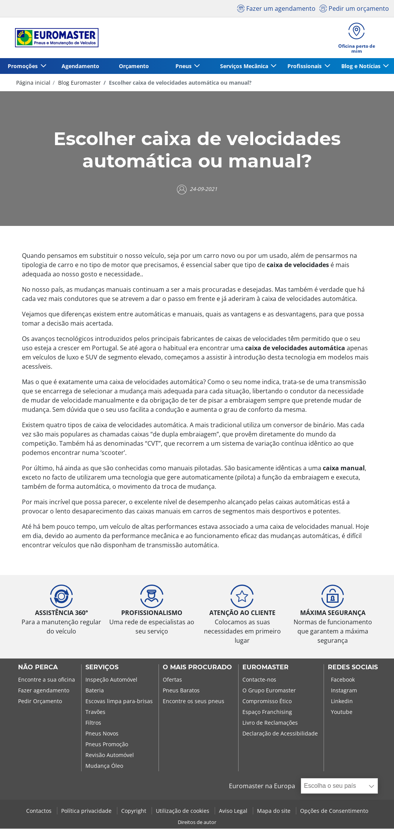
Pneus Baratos (181, 691)
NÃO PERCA (38, 668)
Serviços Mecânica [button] (243, 66)
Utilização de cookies (183, 811)
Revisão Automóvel (109, 755)
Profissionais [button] (304, 66)
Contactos (39, 811)
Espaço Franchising (267, 712)
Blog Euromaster (79, 83)
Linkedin (342, 701)
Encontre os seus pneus (193, 701)
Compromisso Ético (267, 701)
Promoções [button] (23, 66)
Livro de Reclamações (270, 723)
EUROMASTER (265, 668)
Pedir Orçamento (40, 701)
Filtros (93, 723)
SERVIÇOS (102, 668)
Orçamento (133, 66)
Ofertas (172, 680)
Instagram (344, 691)
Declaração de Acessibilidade (280, 734)
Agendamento (79, 66)
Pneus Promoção (106, 745)
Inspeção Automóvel (111, 680)
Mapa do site (274, 811)
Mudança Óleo (104, 766)
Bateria (94, 691)
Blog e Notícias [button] (361, 66)
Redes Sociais (353, 668)
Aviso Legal (234, 811)
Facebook (343, 680)
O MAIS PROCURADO (197, 668)
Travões (95, 712)
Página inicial (33, 83)
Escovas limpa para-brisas (119, 701)
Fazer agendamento (43, 691)
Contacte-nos (259, 680)
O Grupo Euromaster (269, 691)
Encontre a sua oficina (46, 680)
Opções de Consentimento (334, 811)
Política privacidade (87, 811)
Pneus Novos (102, 734)
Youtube (341, 712)
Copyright (134, 811)
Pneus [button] (183, 66)
